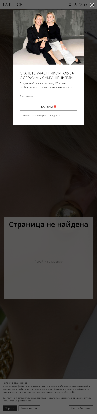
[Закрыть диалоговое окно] (92, 5)
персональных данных (50, 115)
